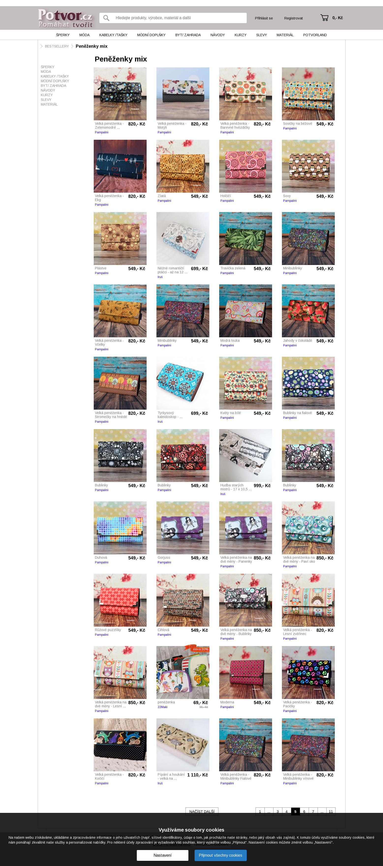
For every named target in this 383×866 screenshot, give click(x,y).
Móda (84, 35)
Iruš (160, 277)
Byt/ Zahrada (188, 35)
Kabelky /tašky (113, 35)
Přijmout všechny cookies (220, 855)
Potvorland (315, 35)
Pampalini (101, 132)
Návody (218, 35)
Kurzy (240, 35)
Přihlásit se (264, 18)
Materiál (285, 35)
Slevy (261, 35)
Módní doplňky (151, 35)
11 (331, 811)
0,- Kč (337, 18)
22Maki (163, 707)
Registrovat (293, 18)
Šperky (63, 35)
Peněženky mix (91, 46)
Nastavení (162, 855)
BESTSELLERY (57, 46)
